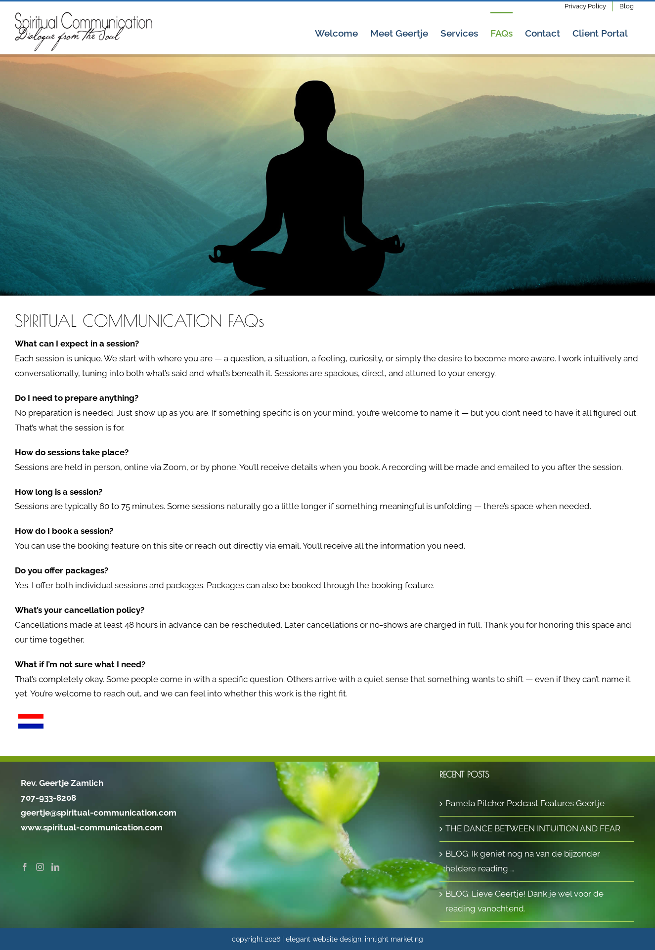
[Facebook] (25, 867)
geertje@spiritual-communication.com (98, 813)
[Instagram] (40, 867)
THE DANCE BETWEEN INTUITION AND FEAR (532, 828)
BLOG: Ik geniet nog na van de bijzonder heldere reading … (522, 861)
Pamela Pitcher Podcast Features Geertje (525, 803)
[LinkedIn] (55, 867)
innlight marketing (394, 939)
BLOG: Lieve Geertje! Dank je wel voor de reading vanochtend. (524, 901)
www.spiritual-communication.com (92, 827)
